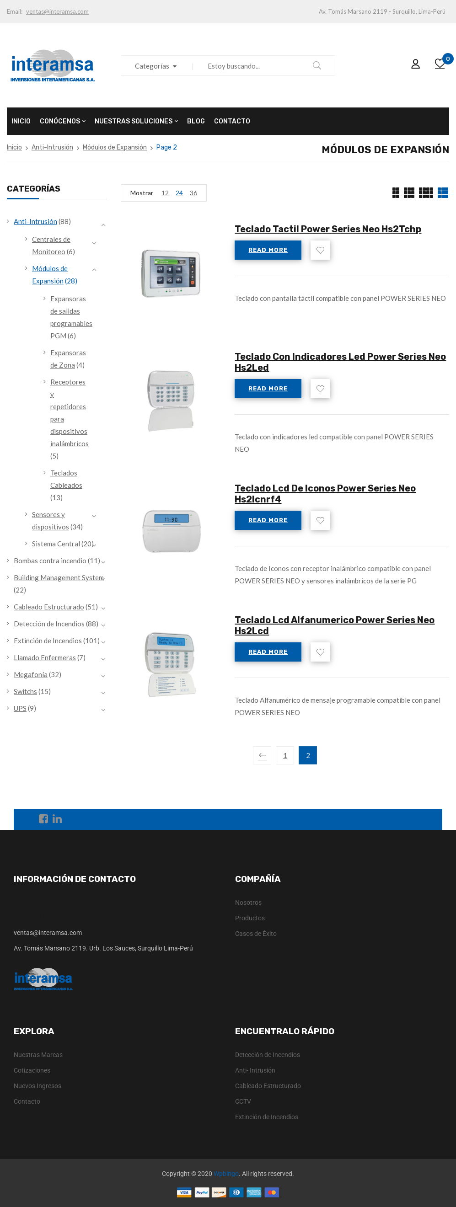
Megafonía (31, 674)
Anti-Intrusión (52, 147)
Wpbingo (226, 1173)
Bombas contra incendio (50, 560)
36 (193, 193)
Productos (250, 918)
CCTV (243, 1101)
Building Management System (59, 577)
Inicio (14, 147)
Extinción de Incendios (48, 640)
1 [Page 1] (285, 755)
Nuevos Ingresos (37, 1086)
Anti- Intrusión (255, 1070)
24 (179, 193)
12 (165, 193)
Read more (268, 249)
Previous (262, 755)
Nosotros (248, 902)
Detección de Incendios (49, 624)
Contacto (27, 1101)
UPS (20, 708)
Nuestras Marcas (38, 1054)
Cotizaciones (32, 1070)
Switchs (25, 691)
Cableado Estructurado (49, 607)
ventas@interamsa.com (57, 11)
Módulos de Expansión (115, 147)
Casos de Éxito (256, 933)
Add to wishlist (320, 250)
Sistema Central (56, 543)
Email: (14, 11)
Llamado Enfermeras (45, 657)
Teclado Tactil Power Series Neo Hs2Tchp (328, 229)
